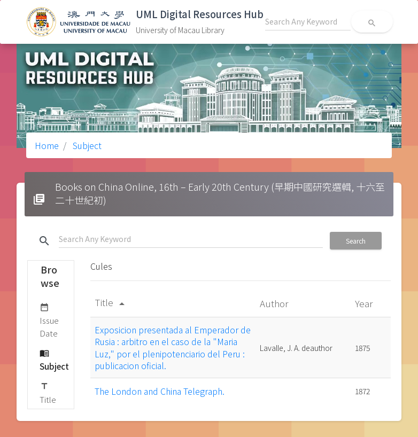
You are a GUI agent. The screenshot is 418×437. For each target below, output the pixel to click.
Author (275, 303)
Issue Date (49, 320)
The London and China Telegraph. (160, 391)
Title (48, 392)
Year (365, 303)
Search (356, 240)
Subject (86, 145)
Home (47, 145)
